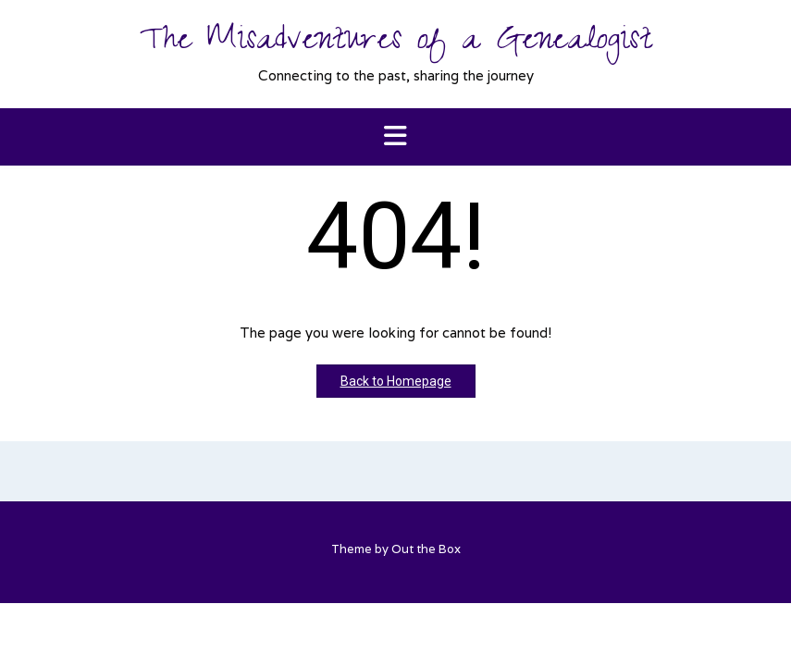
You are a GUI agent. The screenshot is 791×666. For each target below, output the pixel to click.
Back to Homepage (395, 381)
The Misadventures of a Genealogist (395, 43)
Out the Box (426, 549)
